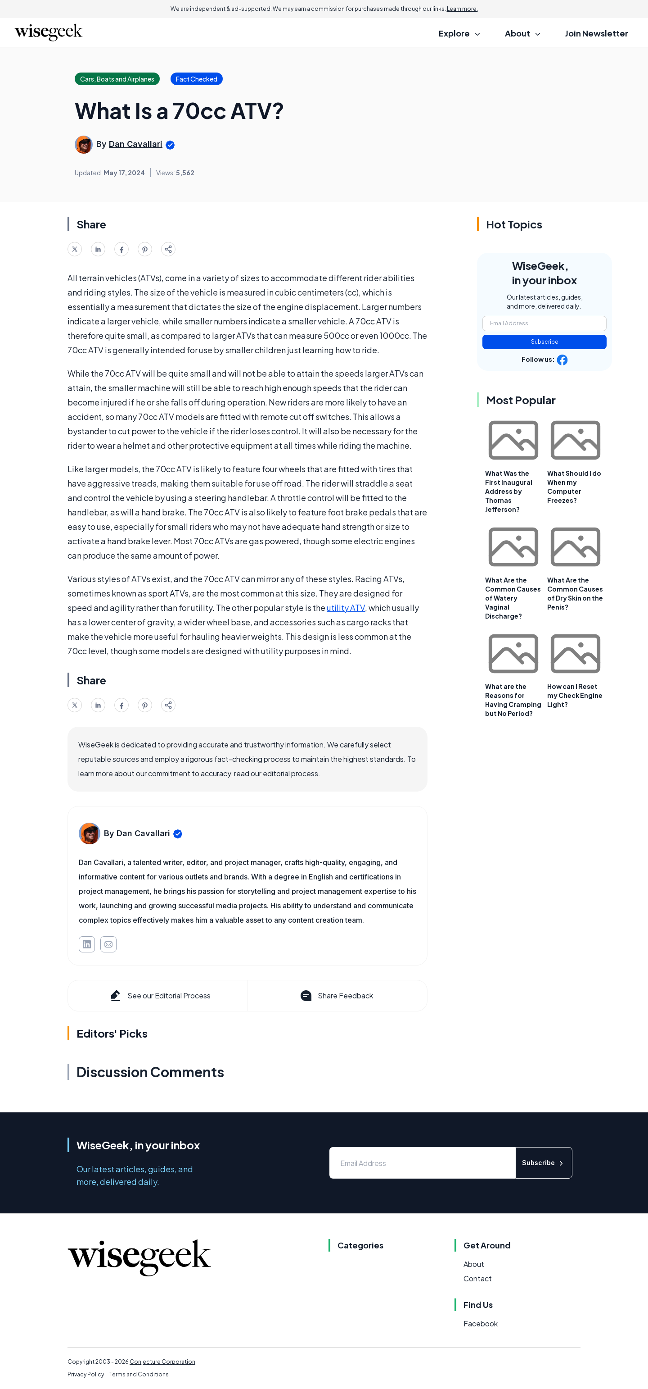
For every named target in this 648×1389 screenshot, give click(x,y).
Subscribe (544, 341)
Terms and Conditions (139, 1374)
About (474, 1264)
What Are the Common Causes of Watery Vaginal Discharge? (513, 598)
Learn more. (462, 8)
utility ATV (346, 607)
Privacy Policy (86, 1374)
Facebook (481, 1323)
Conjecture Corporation (162, 1361)
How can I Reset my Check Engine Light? (575, 695)
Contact (478, 1278)
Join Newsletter (596, 33)
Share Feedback (336, 995)
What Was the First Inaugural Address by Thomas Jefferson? (508, 491)
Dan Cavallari (135, 144)
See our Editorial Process (159, 995)
